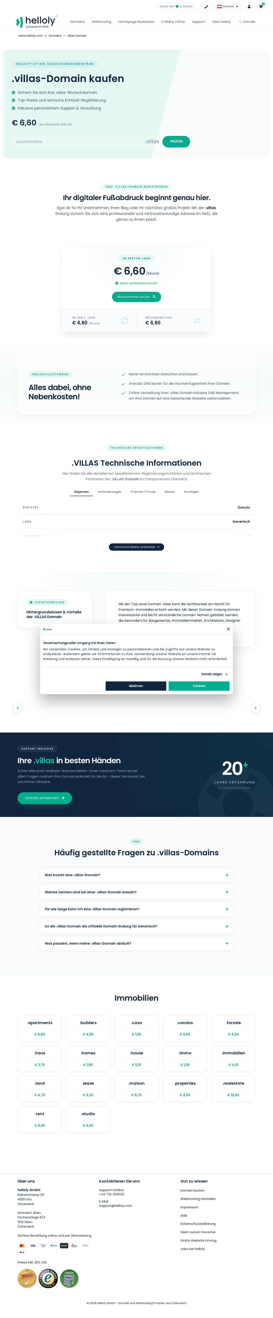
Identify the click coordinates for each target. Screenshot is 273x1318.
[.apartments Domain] (40, 1031)
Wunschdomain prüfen (136, 300)
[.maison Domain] (136, 1096)
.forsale (233, 1031)
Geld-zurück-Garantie (198, 1239)
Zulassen (199, 686)
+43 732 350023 (111, 1205)
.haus (40, 1064)
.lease (88, 1096)
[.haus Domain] (40, 1064)
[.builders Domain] (88, 1031)
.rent (40, 1129)
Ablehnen (136, 686)
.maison (136, 1096)
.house (136, 1064)
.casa (136, 1031)
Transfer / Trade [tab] (142, 495)
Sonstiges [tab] (191, 495)
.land (40, 1096)
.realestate (233, 1096)
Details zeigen (211, 674)
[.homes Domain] (88, 1064)
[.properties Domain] (185, 1096)
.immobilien (233, 1064)
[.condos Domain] (185, 1031)
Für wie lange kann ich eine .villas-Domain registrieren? (136, 905)
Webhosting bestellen (198, 1208)
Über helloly (221, 21)
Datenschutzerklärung (198, 1231)
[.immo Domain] (185, 1064)
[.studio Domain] (88, 1129)
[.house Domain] (136, 1064)
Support (198, 21)
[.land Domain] (40, 1096)
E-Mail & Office (173, 21)
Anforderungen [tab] (109, 495)
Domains (77, 21)
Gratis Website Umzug (198, 1247)
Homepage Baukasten (136, 21)
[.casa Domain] (136, 1031)
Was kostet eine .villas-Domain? (136, 866)
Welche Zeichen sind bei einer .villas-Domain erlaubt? (136, 885)
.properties (185, 1096)
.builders (88, 1031)
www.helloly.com (31, 35)
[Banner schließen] (228, 628)
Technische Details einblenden (136, 537)
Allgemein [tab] (81, 495)
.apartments (40, 1031)
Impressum (189, 1216)
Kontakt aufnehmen (44, 788)
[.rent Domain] (40, 1129)
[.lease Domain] (88, 1096)
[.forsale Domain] (233, 1031)
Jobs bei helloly (192, 1255)
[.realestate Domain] (233, 1096)
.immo (185, 1064)
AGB (183, 1224)
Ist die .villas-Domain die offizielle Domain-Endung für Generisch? (136, 924)
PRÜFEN (175, 142)
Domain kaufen (192, 1200)
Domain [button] (247, 21)
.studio (88, 1129)
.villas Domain (78, 35)
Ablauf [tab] (170, 495)
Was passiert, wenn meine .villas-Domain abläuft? (136, 943)
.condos (185, 1031)
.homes (88, 1064)
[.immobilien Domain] (233, 1064)
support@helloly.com (116, 1216)
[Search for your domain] (78, 143)
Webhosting (101, 21)
